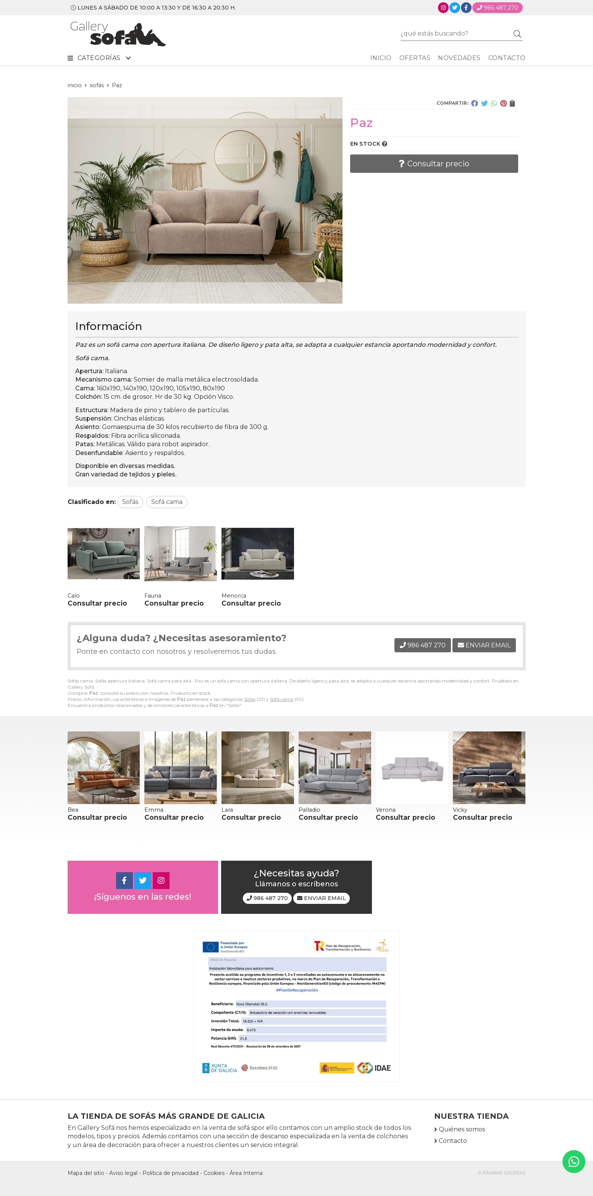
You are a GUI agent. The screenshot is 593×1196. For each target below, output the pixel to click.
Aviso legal (123, 1173)
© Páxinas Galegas (502, 1173)
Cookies (214, 1173)
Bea (73, 809)
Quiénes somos (462, 1129)
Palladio (309, 809)
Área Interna (246, 1173)
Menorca (233, 595)
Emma (153, 809)
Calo (74, 595)
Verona (386, 809)
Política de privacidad (170, 1173)
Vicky (460, 809)
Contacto (453, 1140)
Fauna (152, 595)
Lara (227, 809)
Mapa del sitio (86, 1173)
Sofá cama (281, 699)
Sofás (249, 699)
